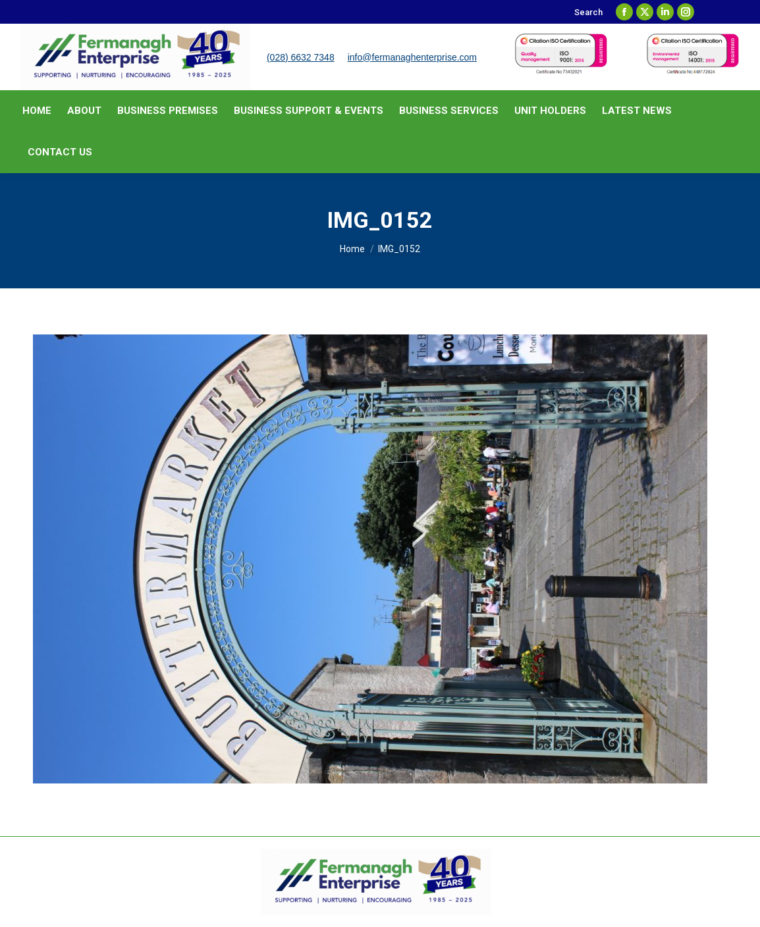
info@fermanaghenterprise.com (412, 57)
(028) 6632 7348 (301, 57)
